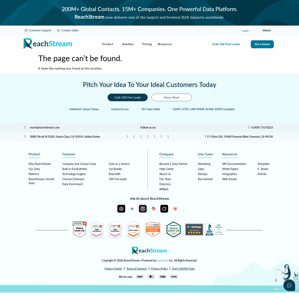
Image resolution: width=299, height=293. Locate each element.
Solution (128, 43)
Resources (166, 43)
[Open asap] (289, 285)
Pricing (147, 43)
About (266, 30)
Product (108, 43)
